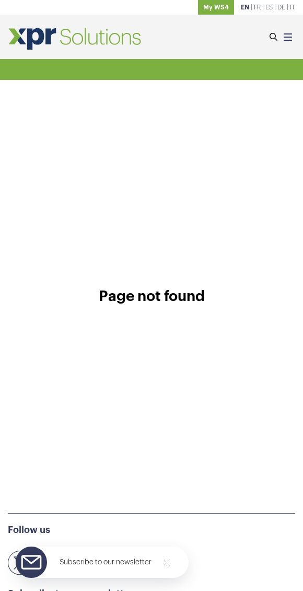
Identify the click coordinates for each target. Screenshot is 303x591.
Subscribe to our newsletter (106, 562)
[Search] (273, 37)
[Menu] (288, 37)
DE (281, 7)
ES (269, 7)
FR (257, 7)
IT (292, 7)
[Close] (167, 562)
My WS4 (216, 7)
